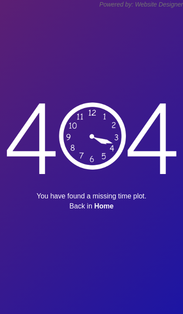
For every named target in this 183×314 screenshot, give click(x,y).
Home (103, 206)
